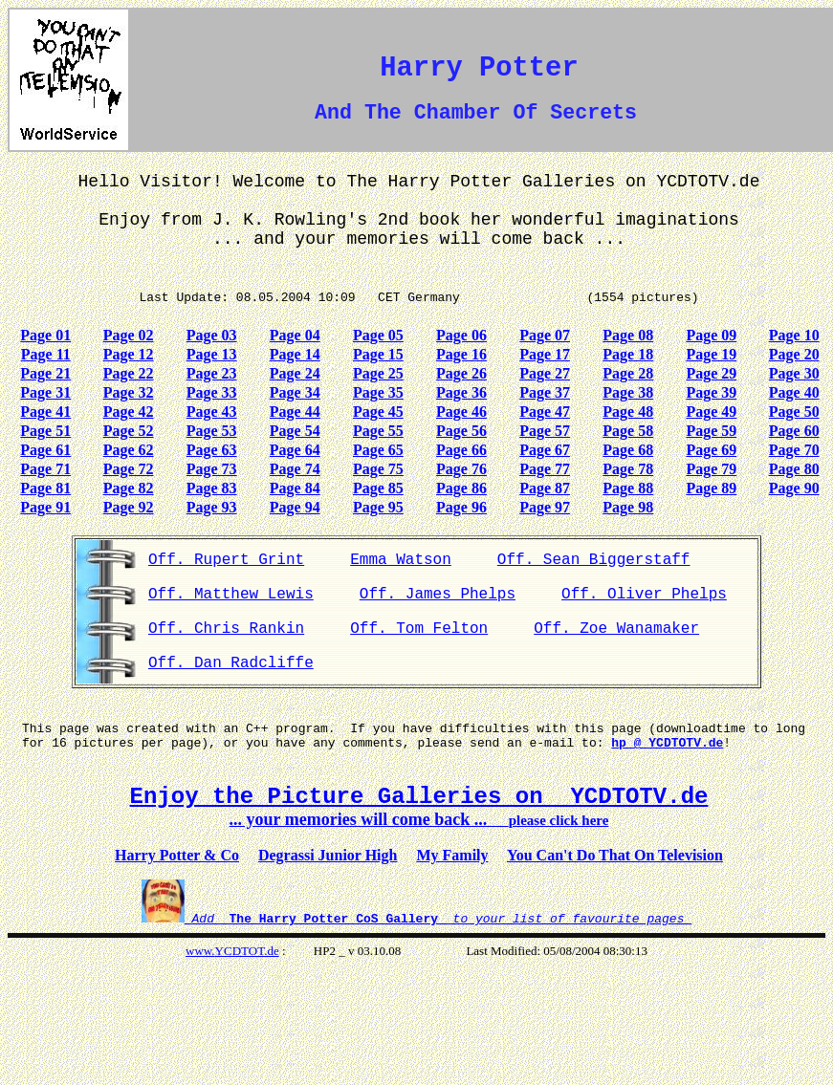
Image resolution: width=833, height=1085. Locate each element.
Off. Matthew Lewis (231, 594)
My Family (452, 855)
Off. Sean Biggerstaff (594, 560)
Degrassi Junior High (328, 855)
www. (200, 951)
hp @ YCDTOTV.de (667, 743)
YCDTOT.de (247, 951)
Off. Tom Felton (419, 629)
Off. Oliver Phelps (644, 594)
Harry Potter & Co (177, 855)
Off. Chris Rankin (226, 629)
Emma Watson (400, 560)
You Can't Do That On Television (615, 855)
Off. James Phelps (437, 594)
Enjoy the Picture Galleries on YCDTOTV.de (419, 797)
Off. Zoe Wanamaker (616, 629)
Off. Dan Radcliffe (231, 663)
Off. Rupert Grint (226, 560)
